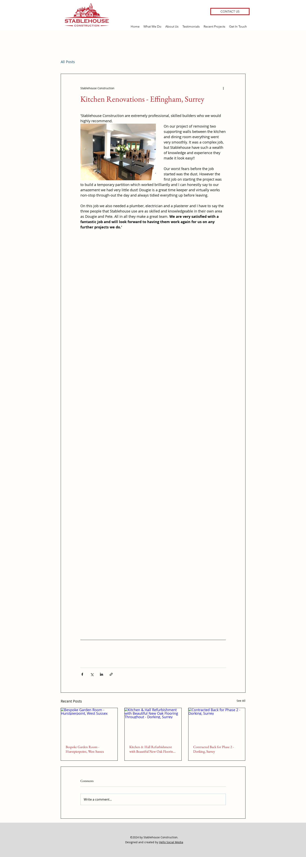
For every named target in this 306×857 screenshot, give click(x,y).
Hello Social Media (171, 842)
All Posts (68, 61)
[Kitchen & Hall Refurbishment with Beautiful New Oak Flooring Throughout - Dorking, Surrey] (153, 724)
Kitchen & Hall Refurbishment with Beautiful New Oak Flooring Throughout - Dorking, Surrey (152, 749)
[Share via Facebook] (82, 674)
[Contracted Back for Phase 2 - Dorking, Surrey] (216, 724)
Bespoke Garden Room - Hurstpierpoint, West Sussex (85, 749)
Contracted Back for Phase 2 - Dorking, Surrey (213, 749)
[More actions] (223, 88)
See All (241, 701)
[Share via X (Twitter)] (92, 674)
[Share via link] (111, 674)
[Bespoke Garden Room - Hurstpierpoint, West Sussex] (89, 724)
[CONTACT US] (230, 11)
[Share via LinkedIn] (101, 674)
